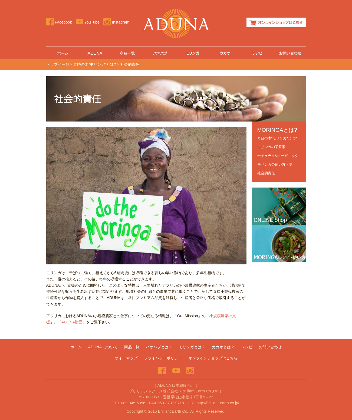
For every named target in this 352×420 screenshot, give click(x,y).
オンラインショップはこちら (276, 22)
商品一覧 (127, 53)
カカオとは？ (225, 53)
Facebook (59, 22)
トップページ (57, 64)
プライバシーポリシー (163, 358)
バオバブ (160, 53)
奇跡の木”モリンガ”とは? (94, 64)
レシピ (257, 53)
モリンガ (192, 53)
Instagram (116, 22)
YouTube (88, 22)
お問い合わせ (290, 53)
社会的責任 (266, 173)
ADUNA (95, 53)
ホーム (62, 53)
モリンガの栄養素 (271, 147)
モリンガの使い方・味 (274, 164)
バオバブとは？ (159, 347)
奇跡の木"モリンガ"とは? (277, 138)
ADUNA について (103, 347)
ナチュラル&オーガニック (277, 156)
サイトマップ (126, 358)
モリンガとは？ (192, 347)
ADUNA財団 (72, 322)
